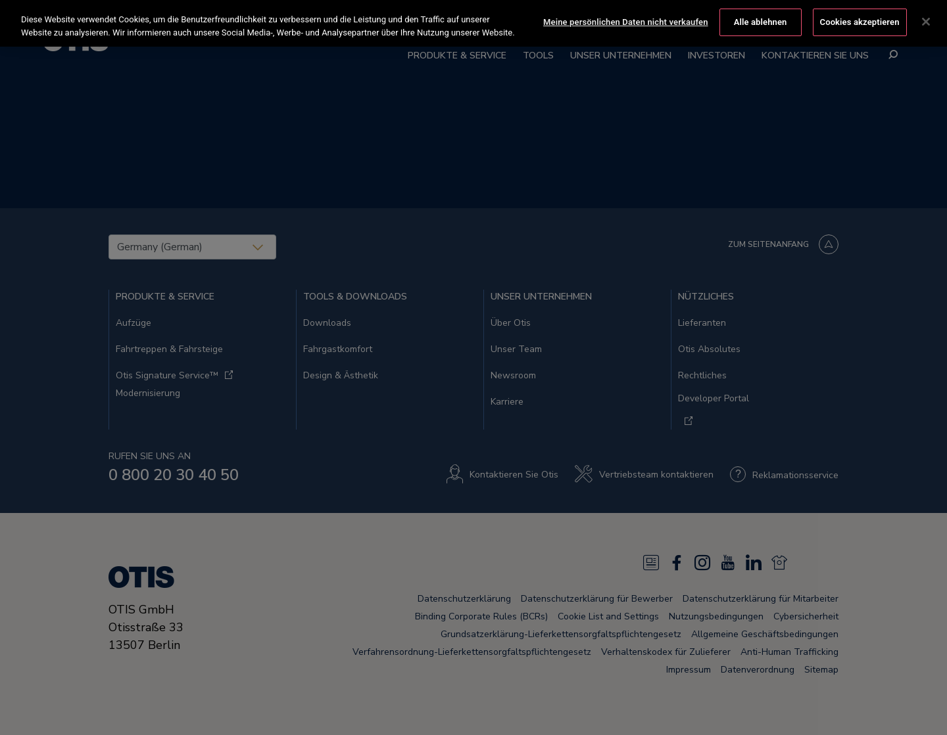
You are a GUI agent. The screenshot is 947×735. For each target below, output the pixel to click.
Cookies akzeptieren (860, 19)
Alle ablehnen (760, 19)
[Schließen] (925, 19)
